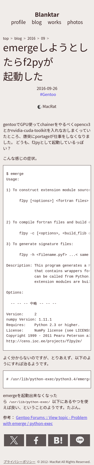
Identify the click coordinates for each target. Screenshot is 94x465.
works (54, 21)
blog (37, 21)
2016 (31, 38)
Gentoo (49, 94)
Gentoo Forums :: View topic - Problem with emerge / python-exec (45, 420)
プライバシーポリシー (20, 461)
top (6, 38)
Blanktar (47, 14)
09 (43, 38)
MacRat (47, 106)
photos (75, 21)
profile (18, 21)
